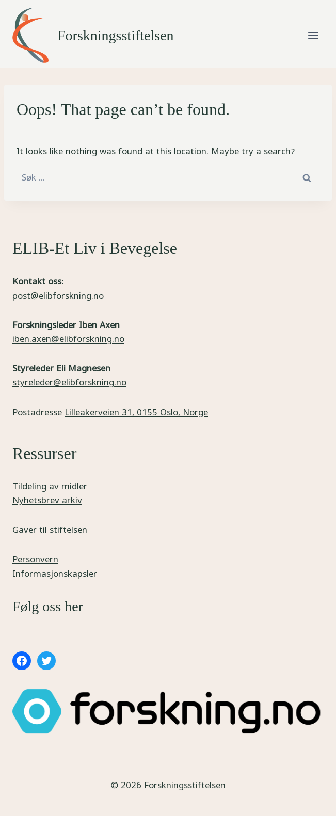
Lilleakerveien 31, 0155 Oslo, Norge (136, 411)
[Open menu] (313, 35)
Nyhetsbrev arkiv (47, 500)
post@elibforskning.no (58, 295)
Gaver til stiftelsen (49, 529)
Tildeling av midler (49, 486)
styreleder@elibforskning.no (69, 382)
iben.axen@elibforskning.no (68, 338)
